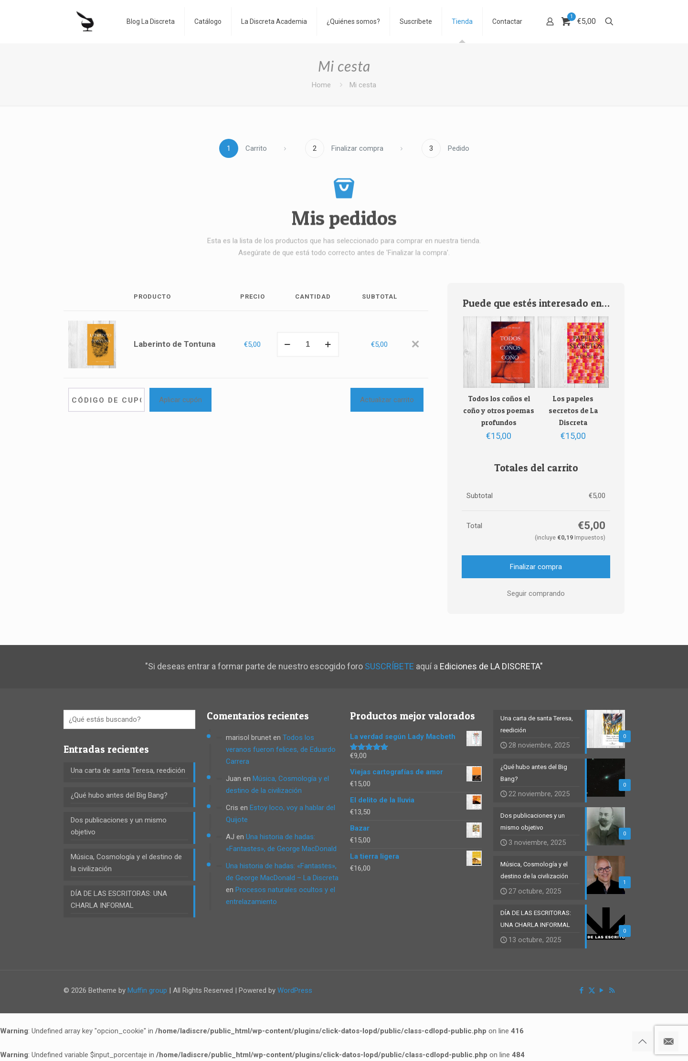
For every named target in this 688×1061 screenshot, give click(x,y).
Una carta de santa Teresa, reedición (128, 770)
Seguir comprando (536, 593)
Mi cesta (362, 85)
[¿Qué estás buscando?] (129, 719)
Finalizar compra (536, 566)
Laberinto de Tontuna (174, 344)
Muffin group (147, 990)
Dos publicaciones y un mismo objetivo (119, 826)
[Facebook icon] (581, 990)
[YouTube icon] (601, 990)
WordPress (294, 990)
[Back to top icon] (642, 1041)
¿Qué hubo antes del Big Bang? (119, 795)
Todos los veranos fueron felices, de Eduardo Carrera (281, 749)
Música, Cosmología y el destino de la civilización (126, 863)
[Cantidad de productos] (308, 344)
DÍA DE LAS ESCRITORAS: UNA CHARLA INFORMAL (119, 899)
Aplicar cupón (180, 399)
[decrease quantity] (287, 344)
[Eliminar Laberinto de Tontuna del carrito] (415, 344)
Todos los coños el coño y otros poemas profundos (498, 410)
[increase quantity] (328, 344)
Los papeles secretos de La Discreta (573, 410)
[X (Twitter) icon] (591, 990)
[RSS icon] (611, 990)
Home (321, 85)
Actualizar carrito (387, 399)
